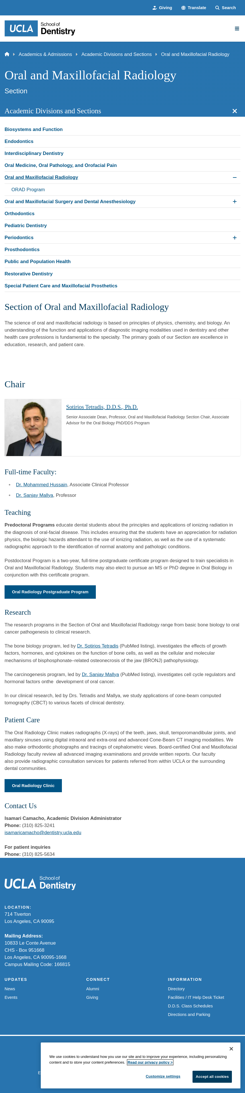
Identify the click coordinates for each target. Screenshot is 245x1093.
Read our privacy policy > (150, 1062)
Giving (92, 997)
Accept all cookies (212, 1077)
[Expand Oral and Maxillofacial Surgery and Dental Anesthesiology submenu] (234, 201)
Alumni (92, 989)
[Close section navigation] (234, 111)
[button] (194, 8)
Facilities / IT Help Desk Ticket (196, 997)
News (10, 989)
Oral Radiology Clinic (33, 785)
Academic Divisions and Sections (116, 54)
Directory (176, 989)
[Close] (231, 1049)
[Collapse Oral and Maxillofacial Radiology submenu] (234, 177)
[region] (140, 1066)
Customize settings (163, 1076)
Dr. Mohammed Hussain (41, 484)
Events (11, 997)
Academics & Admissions (45, 54)
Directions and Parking (189, 1014)
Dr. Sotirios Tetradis (97, 646)
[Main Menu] (237, 28)
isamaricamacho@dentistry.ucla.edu (43, 832)
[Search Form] (225, 8)
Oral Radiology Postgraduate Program (50, 592)
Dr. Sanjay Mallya (34, 495)
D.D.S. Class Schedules (190, 1006)
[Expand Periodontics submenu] (234, 237)
